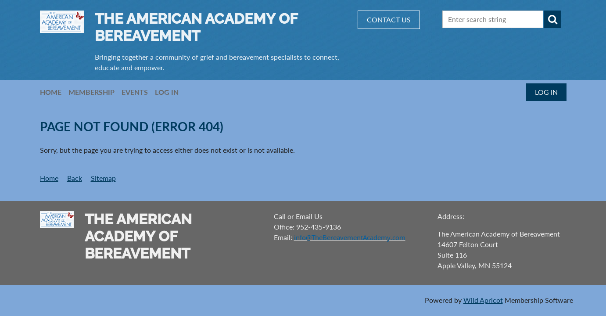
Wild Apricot (483, 300)
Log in (546, 92)
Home (49, 178)
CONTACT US (389, 19)
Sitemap (103, 178)
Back (74, 178)
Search (552, 19)
